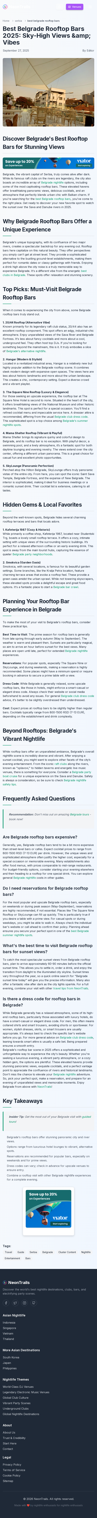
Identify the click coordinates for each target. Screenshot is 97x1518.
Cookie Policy (11, 1475)
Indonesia (9, 1322)
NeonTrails (16, 6)
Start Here (9, 1443)
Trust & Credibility (14, 1438)
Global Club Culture (15, 1397)
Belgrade (48, 1252)
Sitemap (8, 1481)
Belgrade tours (79, 814)
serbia (18, 20)
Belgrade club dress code (71, 416)
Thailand (8, 1339)
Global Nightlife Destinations (21, 1414)
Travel (8, 1252)
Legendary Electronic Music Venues (26, 1392)
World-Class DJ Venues (18, 1386)
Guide (20, 1252)
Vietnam (8, 1333)
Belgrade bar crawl (65, 587)
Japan (7, 1363)
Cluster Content (67, 1252)
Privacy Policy (12, 1464)
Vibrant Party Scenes (17, 1403)
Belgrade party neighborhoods (32, 554)
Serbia (33, 1252)
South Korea (11, 1357)
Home (6, 20)
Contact (8, 1449)
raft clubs (60, 764)
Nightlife (86, 1252)
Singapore (9, 1328)
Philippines (10, 1368)
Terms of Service (14, 1470)
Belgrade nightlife (52, 182)
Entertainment (12, 1258)
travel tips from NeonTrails (70, 988)
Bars (28, 1258)
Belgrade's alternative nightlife (25, 351)
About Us (9, 1432)
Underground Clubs (16, 1408)
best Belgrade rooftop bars (53, 199)
